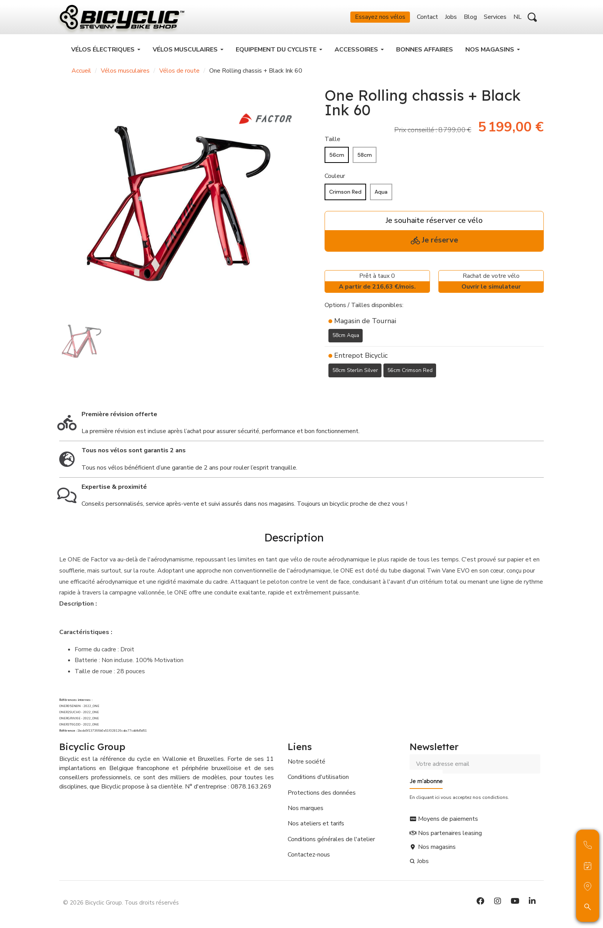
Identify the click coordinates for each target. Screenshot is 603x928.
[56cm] (337, 157)
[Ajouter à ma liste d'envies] (329, 391)
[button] (532, 18)
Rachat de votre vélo (491, 284)
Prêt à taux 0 (377, 284)
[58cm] (364, 157)
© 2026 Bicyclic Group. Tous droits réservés (121, 903)
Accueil (81, 73)
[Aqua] (381, 194)
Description (294, 539)
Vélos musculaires (125, 73)
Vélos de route (179, 73)
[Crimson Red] (345, 194)
